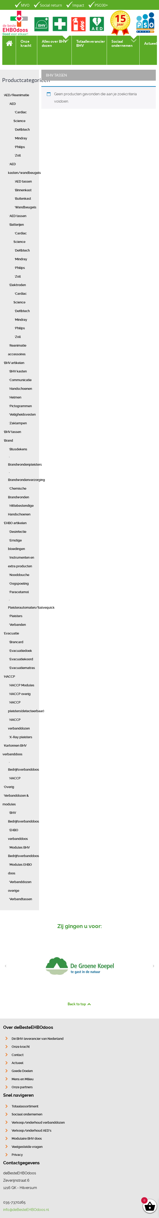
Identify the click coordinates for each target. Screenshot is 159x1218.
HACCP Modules (22, 685)
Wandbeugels (25, 207)
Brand (8, 441)
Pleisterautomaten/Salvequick (31, 608)
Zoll (18, 155)
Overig (9, 787)
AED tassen (23, 181)
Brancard (16, 642)
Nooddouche (19, 575)
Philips (20, 147)
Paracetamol (19, 592)
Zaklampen (18, 423)
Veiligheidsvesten (23, 415)
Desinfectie (18, 532)
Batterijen (17, 225)
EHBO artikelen (15, 523)
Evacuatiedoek (21, 651)
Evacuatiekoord (21, 659)
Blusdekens (18, 449)
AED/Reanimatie (16, 95)
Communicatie (21, 380)
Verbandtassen (21, 899)
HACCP (9, 677)
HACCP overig (20, 694)
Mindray (21, 138)
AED (13, 104)
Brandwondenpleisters (25, 465)
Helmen (15, 397)
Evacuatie (11, 633)
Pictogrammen (21, 406)
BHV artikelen (14, 363)
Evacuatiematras (22, 668)
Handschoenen (21, 389)
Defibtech (22, 130)
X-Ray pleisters (21, 737)
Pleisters (16, 616)
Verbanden (18, 625)
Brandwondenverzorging (26, 480)
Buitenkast (23, 199)
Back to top (79, 1004)
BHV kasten (18, 371)
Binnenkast (23, 190)
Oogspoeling (19, 584)
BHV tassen (12, 432)
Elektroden (18, 285)
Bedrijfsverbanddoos (23, 770)
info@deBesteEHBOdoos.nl (26, 1209)
